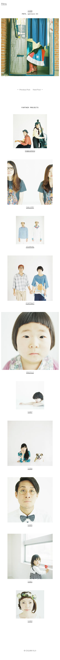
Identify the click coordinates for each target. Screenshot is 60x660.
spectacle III (33, 14)
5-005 (30, 525)
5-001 (30, 581)
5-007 (30, 412)
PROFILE (30, 372)
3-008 (30, 11)
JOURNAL (30, 247)
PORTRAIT (30, 303)
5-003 (30, 621)
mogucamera (30, 151)
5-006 (30, 468)
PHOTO (24, 14)
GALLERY (30, 207)
